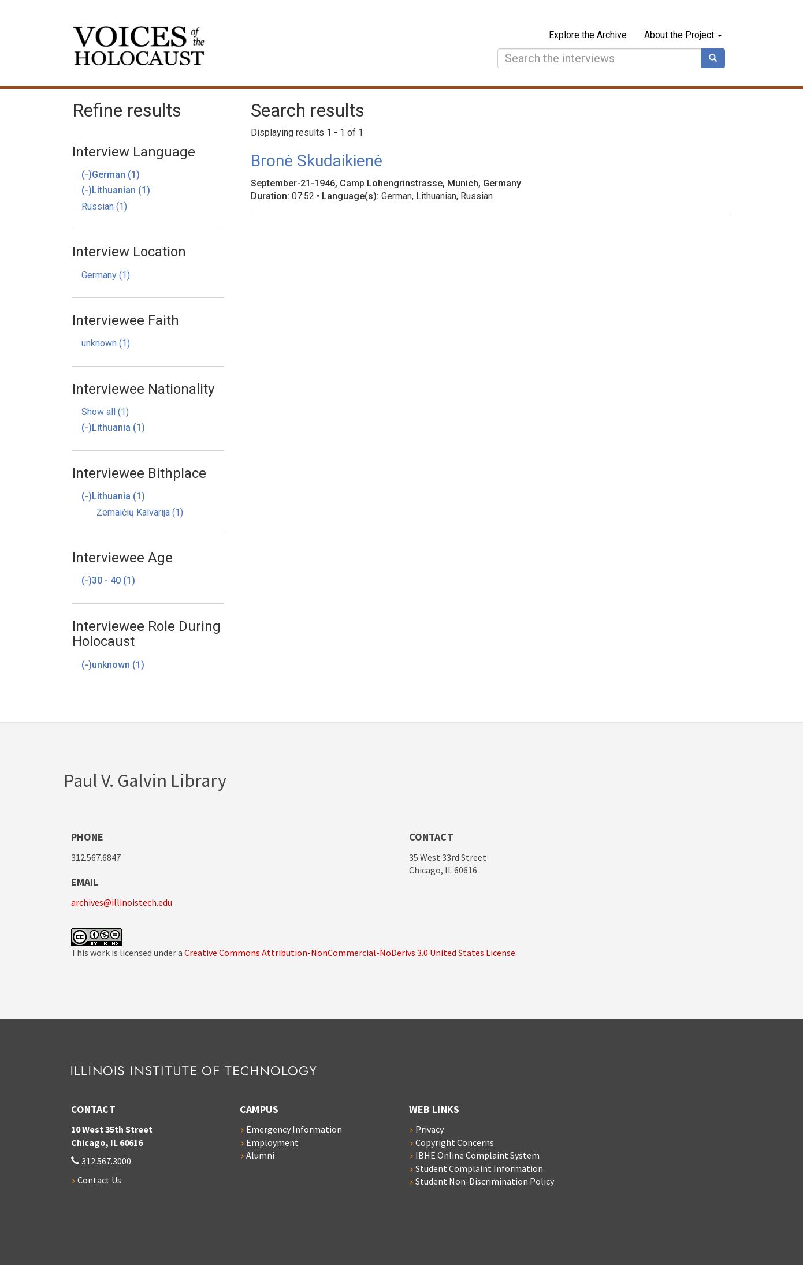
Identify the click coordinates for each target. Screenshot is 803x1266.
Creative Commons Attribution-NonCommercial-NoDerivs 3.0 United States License (349, 952)
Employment (272, 1142)
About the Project (683, 34)
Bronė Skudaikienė (316, 160)
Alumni (260, 1155)
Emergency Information (294, 1129)
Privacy (429, 1129)
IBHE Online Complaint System (477, 1155)
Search (717, 58)
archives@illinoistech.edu (121, 902)
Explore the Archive (588, 34)
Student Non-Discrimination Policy (484, 1181)
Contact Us (99, 1180)
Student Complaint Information (479, 1168)
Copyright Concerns (454, 1142)
